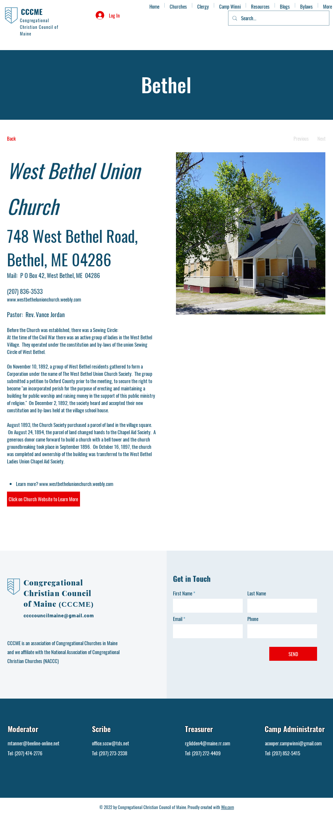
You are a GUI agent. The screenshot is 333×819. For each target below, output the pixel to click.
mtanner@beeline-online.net (33, 743)
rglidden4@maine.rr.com (207, 743)
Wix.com (227, 807)
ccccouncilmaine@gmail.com (59, 615)
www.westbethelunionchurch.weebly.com (44, 299)
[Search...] (278, 18)
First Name (182, 593)
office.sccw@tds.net (110, 743)
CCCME (32, 11)
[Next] (321, 138)
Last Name (256, 593)
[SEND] (293, 654)
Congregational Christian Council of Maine (58, 593)
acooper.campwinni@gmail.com (293, 743)
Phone (252, 618)
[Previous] (301, 138)
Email (177, 618)
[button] (43, 499)
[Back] (31, 138)
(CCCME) (76, 604)
